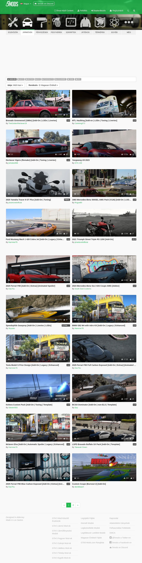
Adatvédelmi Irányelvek (120, 523)
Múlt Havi (15, 85)
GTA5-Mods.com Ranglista (92, 542)
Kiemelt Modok (87, 523)
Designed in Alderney (15, 517)
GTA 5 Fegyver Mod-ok (62, 538)
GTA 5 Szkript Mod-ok (61, 543)
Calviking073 (80, 123)
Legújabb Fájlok (88, 518)
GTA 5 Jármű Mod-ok (61, 526)
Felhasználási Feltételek (120, 528)
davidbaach (79, 487)
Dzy (76, 408)
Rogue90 (78, 203)
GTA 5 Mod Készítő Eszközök (60, 519)
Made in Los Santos (14, 520)
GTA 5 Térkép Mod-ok (61, 553)
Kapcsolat (114, 518)
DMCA (112, 533)
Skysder (11, 328)
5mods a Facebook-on (120, 542)
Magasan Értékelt (43, 85)
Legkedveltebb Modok (90, 528)
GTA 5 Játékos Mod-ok (62, 548)
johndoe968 (13, 163)
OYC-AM (78, 163)
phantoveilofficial (15, 203)
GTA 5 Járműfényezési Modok (62, 532)
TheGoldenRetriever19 (17, 123)
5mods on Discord (119, 547)
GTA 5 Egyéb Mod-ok (61, 558)
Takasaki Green (81, 447)
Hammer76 (12, 242)
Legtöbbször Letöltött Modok (93, 533)
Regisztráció (116, 10)
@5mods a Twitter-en (120, 537)
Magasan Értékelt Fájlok (91, 538)
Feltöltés (82, 10)
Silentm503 (12, 408)
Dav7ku (11, 289)
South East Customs (83, 289)
